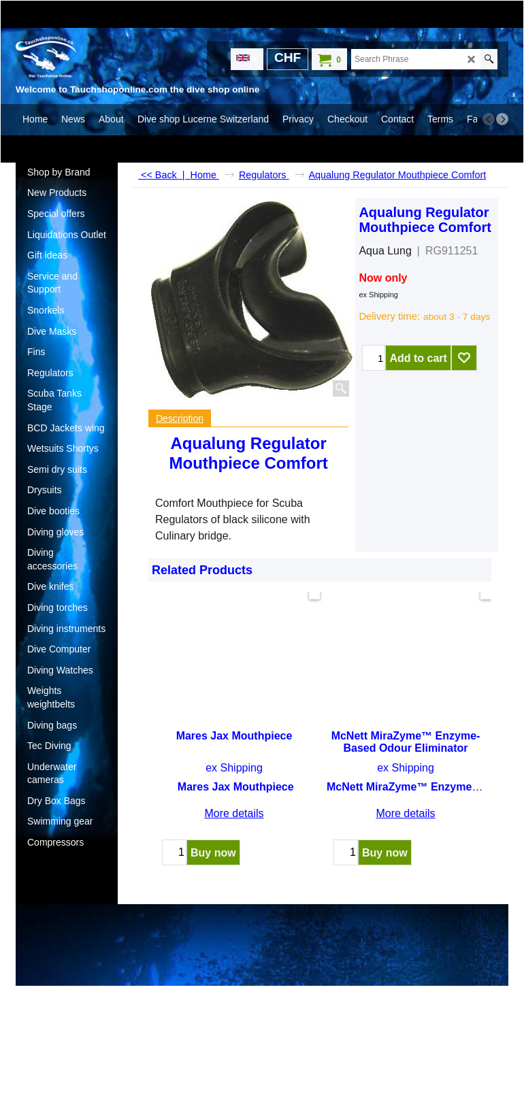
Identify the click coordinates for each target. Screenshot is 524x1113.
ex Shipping (378, 294)
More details (233, 801)
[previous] (488, 119)
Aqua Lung (385, 250)
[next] (502, 119)
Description (179, 418)
